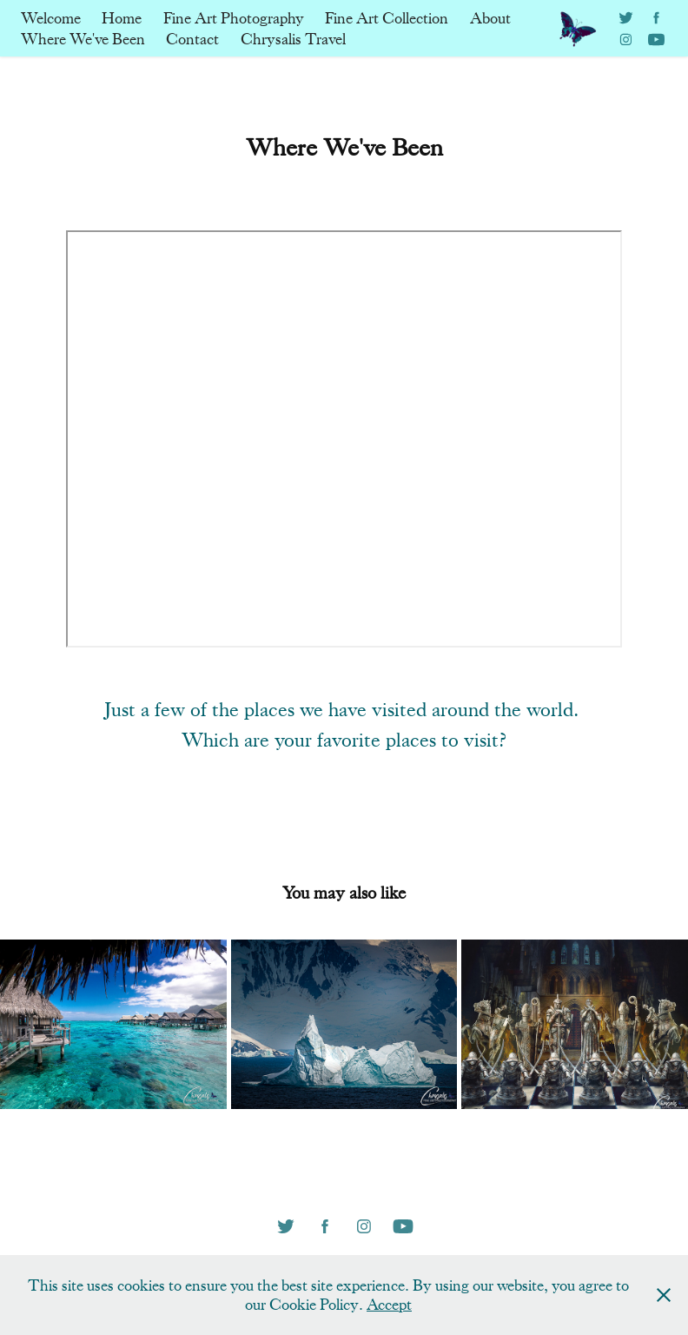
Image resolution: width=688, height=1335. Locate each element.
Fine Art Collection (386, 18)
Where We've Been (83, 39)
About (490, 18)
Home (122, 18)
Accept (389, 1304)
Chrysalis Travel (293, 39)
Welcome (51, 18)
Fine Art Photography (233, 18)
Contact (192, 39)
